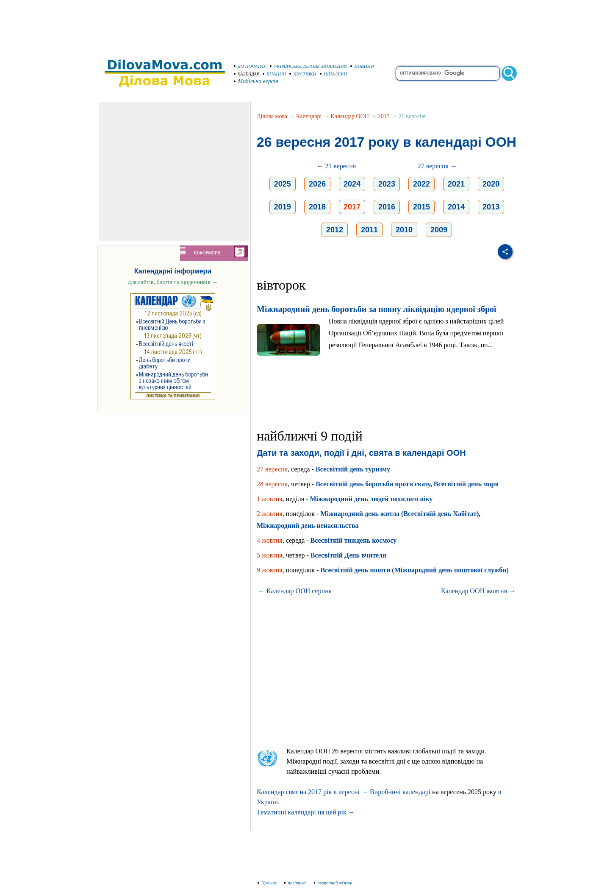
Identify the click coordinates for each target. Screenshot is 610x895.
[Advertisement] (305, 25)
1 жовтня (270, 498)
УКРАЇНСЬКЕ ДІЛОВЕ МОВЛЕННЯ (308, 66)
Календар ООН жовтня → (478, 590)
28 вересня (272, 484)
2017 (384, 116)
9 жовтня (270, 570)
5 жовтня (270, 555)
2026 (317, 184)
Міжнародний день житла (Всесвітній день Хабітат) (399, 513)
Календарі (309, 116)
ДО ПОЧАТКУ (250, 66)
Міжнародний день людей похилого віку (371, 498)
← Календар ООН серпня (295, 590)
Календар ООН (350, 116)
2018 (317, 207)
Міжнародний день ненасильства (307, 525)
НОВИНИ (362, 66)
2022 (421, 184)
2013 (490, 207)
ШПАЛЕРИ (333, 73)
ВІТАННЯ (274, 73)
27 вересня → (437, 166)
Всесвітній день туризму (353, 469)
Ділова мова (272, 116)
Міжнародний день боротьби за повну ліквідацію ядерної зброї (376, 309)
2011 (369, 230)
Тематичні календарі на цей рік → (306, 812)
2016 (386, 207)
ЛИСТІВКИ (302, 73)
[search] (448, 73)
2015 (421, 207)
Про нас (267, 882)
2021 (456, 184)
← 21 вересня (336, 166)
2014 (456, 207)
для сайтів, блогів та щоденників (173, 282)
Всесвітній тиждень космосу (353, 540)
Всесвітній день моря (466, 484)
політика (295, 882)
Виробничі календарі (400, 791)
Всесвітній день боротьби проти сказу (373, 484)
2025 (282, 184)
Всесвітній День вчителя (348, 555)
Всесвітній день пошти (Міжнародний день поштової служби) (414, 570)
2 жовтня (270, 513)
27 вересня (272, 469)
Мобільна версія (256, 81)
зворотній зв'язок (333, 882)
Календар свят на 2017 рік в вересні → (312, 791)
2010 (404, 230)
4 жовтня (270, 540)
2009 (438, 230)
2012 (334, 230)
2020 (490, 184)
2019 (282, 207)
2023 (386, 184)
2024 (352, 184)
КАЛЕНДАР (246, 74)
